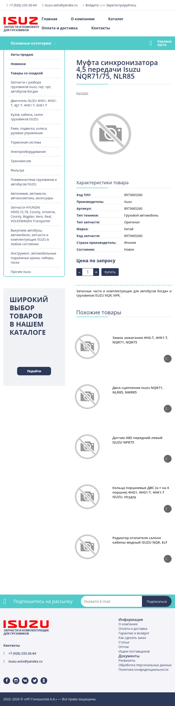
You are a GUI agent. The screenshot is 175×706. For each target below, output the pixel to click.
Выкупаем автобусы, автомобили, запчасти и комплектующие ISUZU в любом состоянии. (30, 237)
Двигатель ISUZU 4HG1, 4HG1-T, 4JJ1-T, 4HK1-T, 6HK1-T (34, 102)
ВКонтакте (22, 677)
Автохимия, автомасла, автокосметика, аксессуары (32, 195)
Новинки (18, 64)
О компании (83, 18)
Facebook (3, 677)
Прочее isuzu (21, 272)
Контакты (100, 27)
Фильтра (17, 170)
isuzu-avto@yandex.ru (61, 5)
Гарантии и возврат (133, 633)
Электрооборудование (28, 151)
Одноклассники (41, 677)
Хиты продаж (22, 54)
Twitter (31, 677)
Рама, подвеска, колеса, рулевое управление (29, 130)
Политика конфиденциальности (143, 669)
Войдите (92, 5)
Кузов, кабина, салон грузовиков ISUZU (27, 116)
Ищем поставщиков (133, 651)
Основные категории (31, 43)
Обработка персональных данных (145, 665)
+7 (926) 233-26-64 (23, 5)
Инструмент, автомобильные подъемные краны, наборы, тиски (33, 258)
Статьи (123, 642)
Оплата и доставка (59, 27)
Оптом (123, 647)
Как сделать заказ (132, 637)
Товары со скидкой (27, 73)
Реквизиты (126, 660)
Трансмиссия (21, 161)
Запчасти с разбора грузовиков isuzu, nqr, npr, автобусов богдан (31, 86)
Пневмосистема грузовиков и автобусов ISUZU (34, 181)
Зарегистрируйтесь (121, 5)
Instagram (13, 677)
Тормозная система (26, 142)
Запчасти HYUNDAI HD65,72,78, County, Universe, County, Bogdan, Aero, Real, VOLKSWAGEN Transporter (33, 214)
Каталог (116, 18)
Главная (49, 18)
